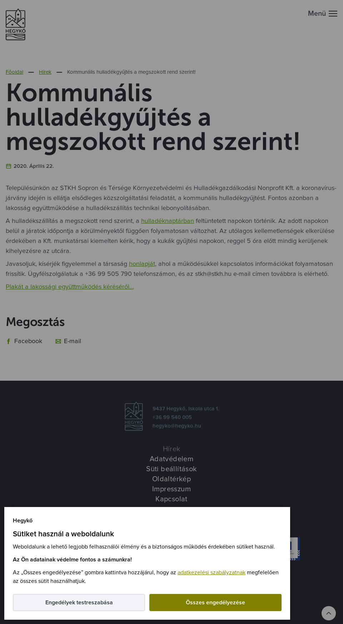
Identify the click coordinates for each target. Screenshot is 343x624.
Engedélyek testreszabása (79, 602)
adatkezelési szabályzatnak (211, 572)
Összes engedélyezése (215, 602)
